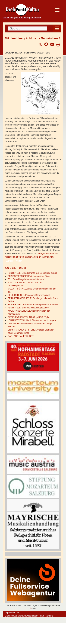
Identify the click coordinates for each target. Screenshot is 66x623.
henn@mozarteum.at (47, 253)
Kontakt (49, 616)
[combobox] (27, 28)
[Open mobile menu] (57, 28)
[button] (40, 44)
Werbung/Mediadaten (28, 616)
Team (41, 616)
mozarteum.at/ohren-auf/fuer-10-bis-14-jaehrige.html (29, 257)
